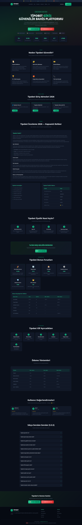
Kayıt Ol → (68, 4)
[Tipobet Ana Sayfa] (15, 4)
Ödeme (46, 4)
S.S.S (58, 515)
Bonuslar (42, 4)
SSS (49, 4)
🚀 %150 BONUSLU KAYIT (47, 29)
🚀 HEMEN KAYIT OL (41, 251)
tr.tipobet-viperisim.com (44, 521)
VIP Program (59, 513)
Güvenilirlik (31, 4)
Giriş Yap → (15, 110)
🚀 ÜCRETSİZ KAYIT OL (47, 501)
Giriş (34, 4)
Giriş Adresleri (43, 513)
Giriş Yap (61, 4)
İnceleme (38, 4)
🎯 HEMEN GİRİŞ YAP (34, 29)
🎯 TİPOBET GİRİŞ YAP (34, 501)
